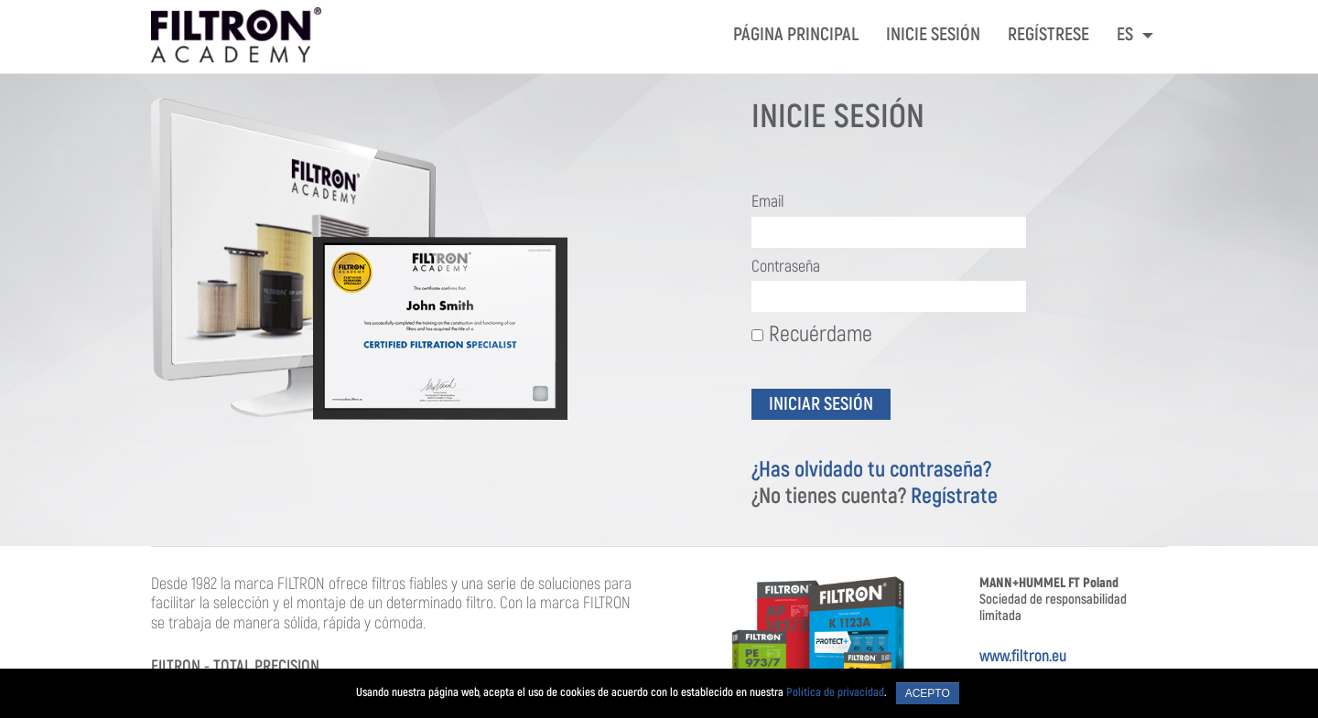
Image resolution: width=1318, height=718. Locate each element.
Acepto (927, 693)
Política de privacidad (835, 692)
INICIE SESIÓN (933, 34)
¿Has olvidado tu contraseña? (871, 469)
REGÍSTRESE (1048, 34)
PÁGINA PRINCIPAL (796, 34)
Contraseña (785, 266)
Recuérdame (811, 334)
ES (1127, 34)
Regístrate (954, 495)
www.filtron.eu (1022, 656)
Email (767, 201)
